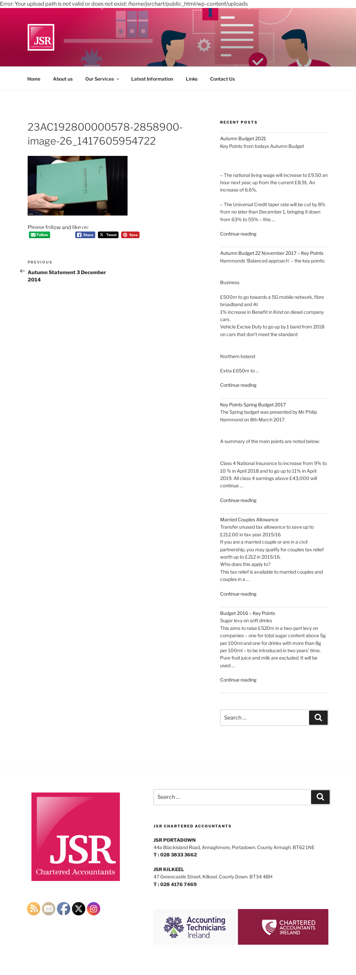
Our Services (102, 79)
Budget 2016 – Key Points (247, 613)
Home (33, 79)
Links (191, 79)
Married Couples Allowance (249, 519)
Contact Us (222, 79)
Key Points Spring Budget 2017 (253, 404)
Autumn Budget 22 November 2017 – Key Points (271, 253)
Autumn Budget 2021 (243, 138)
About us (63, 79)
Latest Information (152, 79)
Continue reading (238, 234)
